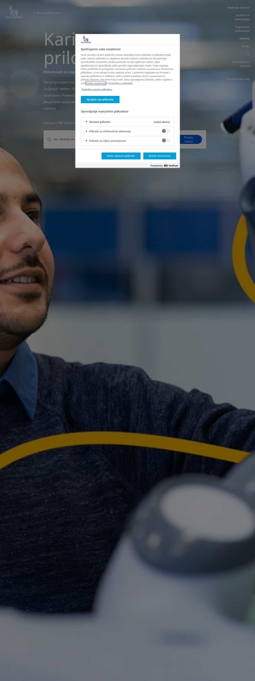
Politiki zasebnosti (96, 83)
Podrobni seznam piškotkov (97, 89)
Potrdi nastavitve (160, 155)
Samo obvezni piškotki (121, 155)
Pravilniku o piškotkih (121, 83)
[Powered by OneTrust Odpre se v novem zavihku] (164, 165)
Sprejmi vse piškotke (100, 99)
